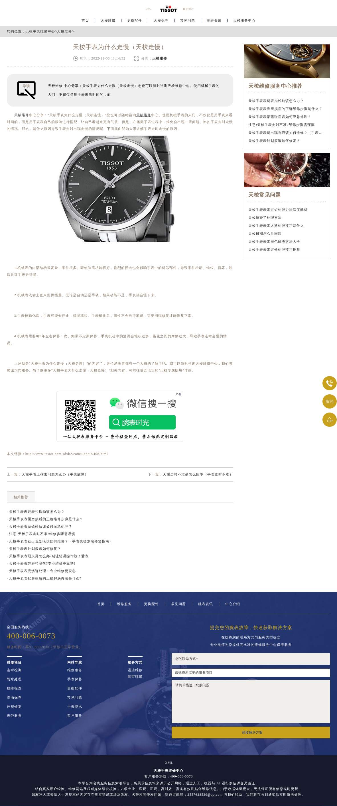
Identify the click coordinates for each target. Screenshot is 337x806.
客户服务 (74, 715)
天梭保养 (161, 21)
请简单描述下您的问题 (251, 701)
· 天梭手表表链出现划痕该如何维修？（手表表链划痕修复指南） (60, 541)
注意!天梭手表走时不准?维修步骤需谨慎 (281, 125)
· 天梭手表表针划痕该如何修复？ (34, 549)
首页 (85, 21)
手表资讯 (74, 706)
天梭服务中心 (244, 21)
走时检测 (14, 670)
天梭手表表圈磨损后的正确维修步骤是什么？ (285, 109)
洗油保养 (14, 697)
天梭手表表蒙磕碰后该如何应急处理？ (279, 117)
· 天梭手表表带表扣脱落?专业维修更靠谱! (41, 564)
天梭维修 (108, 21)
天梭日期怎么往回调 (265, 234)
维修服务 (124, 604)
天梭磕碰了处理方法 (265, 218)
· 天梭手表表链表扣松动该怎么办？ (36, 512)
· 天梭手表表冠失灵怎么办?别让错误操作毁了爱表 (48, 556)
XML (169, 762)
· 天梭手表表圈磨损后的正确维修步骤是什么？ (45, 519)
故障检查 (14, 688)
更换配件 (134, 21)
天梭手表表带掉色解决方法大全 (274, 242)
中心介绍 (232, 604)
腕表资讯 (214, 21)
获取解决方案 (252, 732)
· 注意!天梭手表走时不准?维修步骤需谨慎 (41, 534)
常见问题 (187, 21)
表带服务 (14, 715)
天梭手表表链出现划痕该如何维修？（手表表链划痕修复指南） (287, 133)
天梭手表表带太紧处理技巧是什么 (276, 226)
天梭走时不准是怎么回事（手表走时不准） (198, 474)
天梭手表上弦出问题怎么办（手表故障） (55, 474)
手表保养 (74, 679)
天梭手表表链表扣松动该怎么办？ (276, 101)
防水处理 (14, 679)
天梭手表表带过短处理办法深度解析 (278, 210)
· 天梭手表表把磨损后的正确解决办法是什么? (44, 578)
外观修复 (14, 706)
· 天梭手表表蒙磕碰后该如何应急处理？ (39, 527)
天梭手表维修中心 (40, 31)
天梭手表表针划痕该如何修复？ (274, 141)
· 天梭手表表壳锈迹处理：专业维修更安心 (41, 571)
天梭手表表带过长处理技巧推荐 (274, 250)
